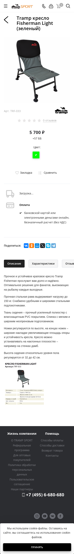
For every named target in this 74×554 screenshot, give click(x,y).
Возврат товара (52, 450)
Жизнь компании (22, 433)
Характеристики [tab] (43, 263)
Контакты (52, 455)
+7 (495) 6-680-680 (45, 494)
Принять (37, 547)
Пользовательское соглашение (22, 482)
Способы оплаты (52, 440)
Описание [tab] (14, 263)
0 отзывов (49, 120)
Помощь (52, 433)
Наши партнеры (22, 489)
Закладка (23, 172)
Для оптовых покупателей (21, 457)
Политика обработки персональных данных (22, 469)
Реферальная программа (22, 448)
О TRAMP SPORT (22, 440)
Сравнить (47, 172)
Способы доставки (52, 445)
